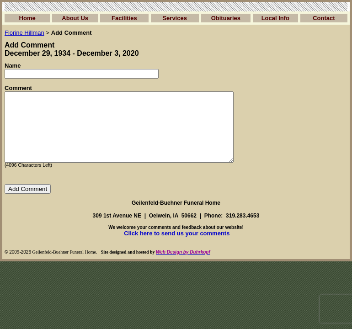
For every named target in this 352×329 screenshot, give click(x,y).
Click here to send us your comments (176, 247)
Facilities (124, 18)
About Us (75, 18)
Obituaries (225, 18)
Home (27, 18)
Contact (324, 18)
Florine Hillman (24, 32)
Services (174, 18)
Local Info (275, 18)
